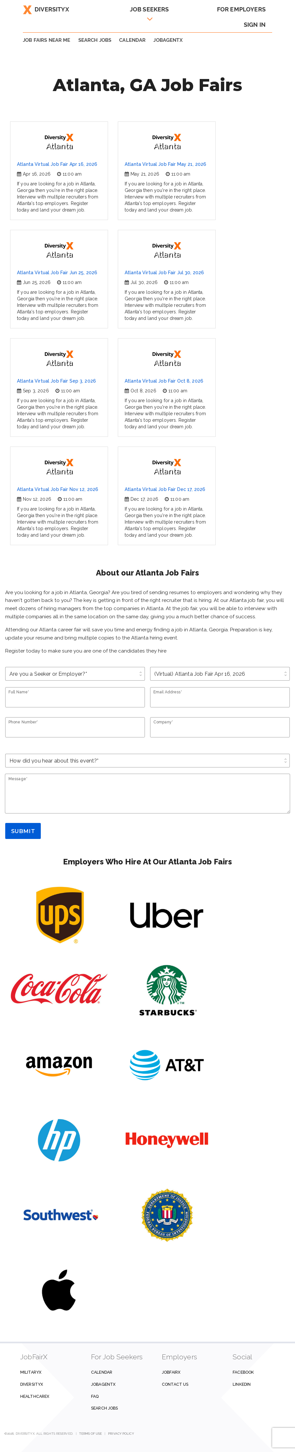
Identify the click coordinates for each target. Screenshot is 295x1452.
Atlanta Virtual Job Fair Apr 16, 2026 (57, 164)
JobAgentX (167, 40)
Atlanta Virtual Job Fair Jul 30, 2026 (164, 272)
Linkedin (242, 1384)
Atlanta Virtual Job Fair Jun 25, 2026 (57, 272)
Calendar (132, 40)
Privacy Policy (121, 1433)
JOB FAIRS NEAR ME (46, 40)
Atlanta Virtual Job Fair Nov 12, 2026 (57, 489)
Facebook (243, 1372)
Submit (23, 831)
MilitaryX (30, 1372)
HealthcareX (34, 1396)
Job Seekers (149, 9)
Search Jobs (104, 1408)
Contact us (175, 1384)
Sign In (255, 24)
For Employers (241, 9)
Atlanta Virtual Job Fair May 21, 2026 (165, 164)
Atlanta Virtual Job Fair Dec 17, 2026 (165, 489)
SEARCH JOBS (95, 40)
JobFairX (171, 1372)
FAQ (95, 1396)
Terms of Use (90, 1433)
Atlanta (59, 142)
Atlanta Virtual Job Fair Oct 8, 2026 (164, 381)
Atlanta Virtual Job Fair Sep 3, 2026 (56, 381)
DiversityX (46, 9)
